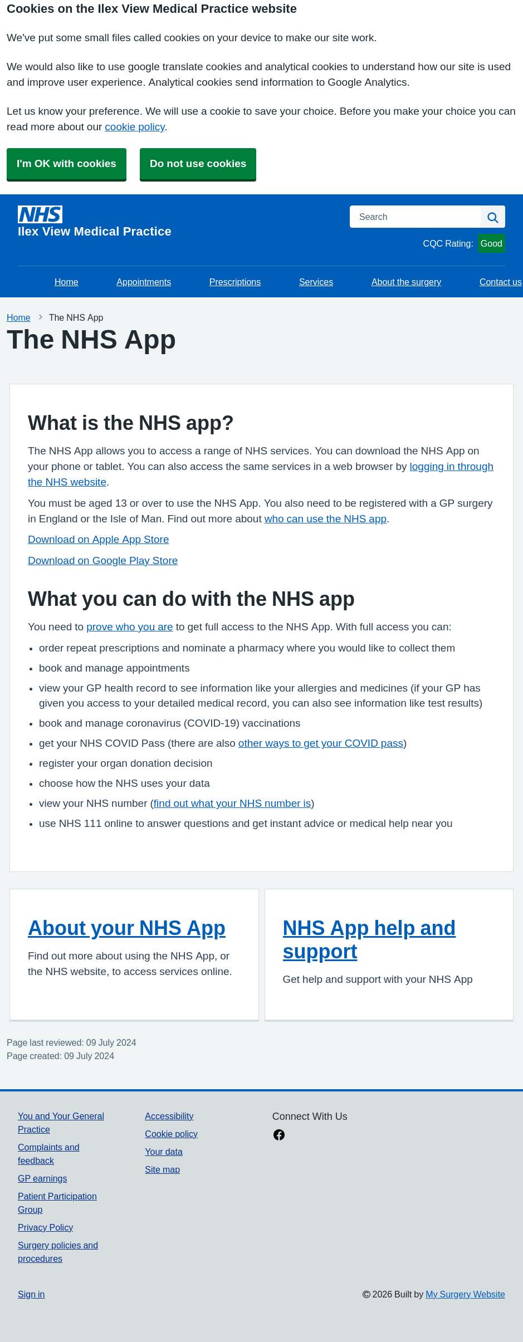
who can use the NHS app (326, 518)
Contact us (501, 281)
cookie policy (134, 126)
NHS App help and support (369, 939)
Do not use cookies (198, 163)
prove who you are (129, 626)
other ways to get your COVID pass (320, 743)
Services (316, 281)
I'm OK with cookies (66, 163)
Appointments (143, 281)
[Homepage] (177, 221)
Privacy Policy (45, 1227)
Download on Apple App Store (98, 539)
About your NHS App (127, 928)
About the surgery (406, 281)
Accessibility (169, 1115)
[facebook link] (279, 1136)
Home (67, 281)
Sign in (31, 1294)
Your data (163, 1151)
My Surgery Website (465, 1294)
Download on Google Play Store (103, 560)
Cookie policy (171, 1133)
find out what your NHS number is (232, 803)
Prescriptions (235, 281)
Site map (162, 1169)
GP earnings (42, 1178)
